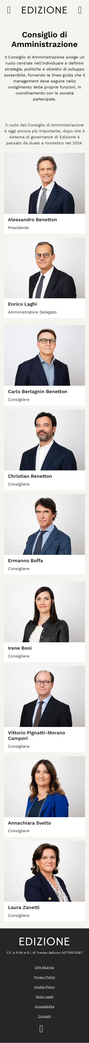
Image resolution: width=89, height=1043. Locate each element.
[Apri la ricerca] (80, 10)
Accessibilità (44, 1006)
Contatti (44, 1016)
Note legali (44, 997)
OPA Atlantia (44, 967)
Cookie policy (44, 987)
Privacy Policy (44, 977)
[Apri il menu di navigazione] (9, 10)
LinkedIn (44, 1029)
